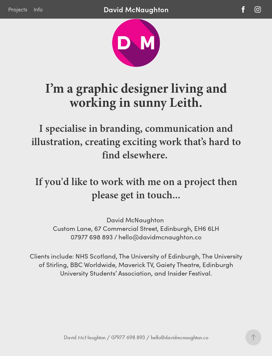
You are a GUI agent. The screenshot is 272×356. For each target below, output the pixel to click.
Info (38, 9)
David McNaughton (136, 9)
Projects (17, 9)
